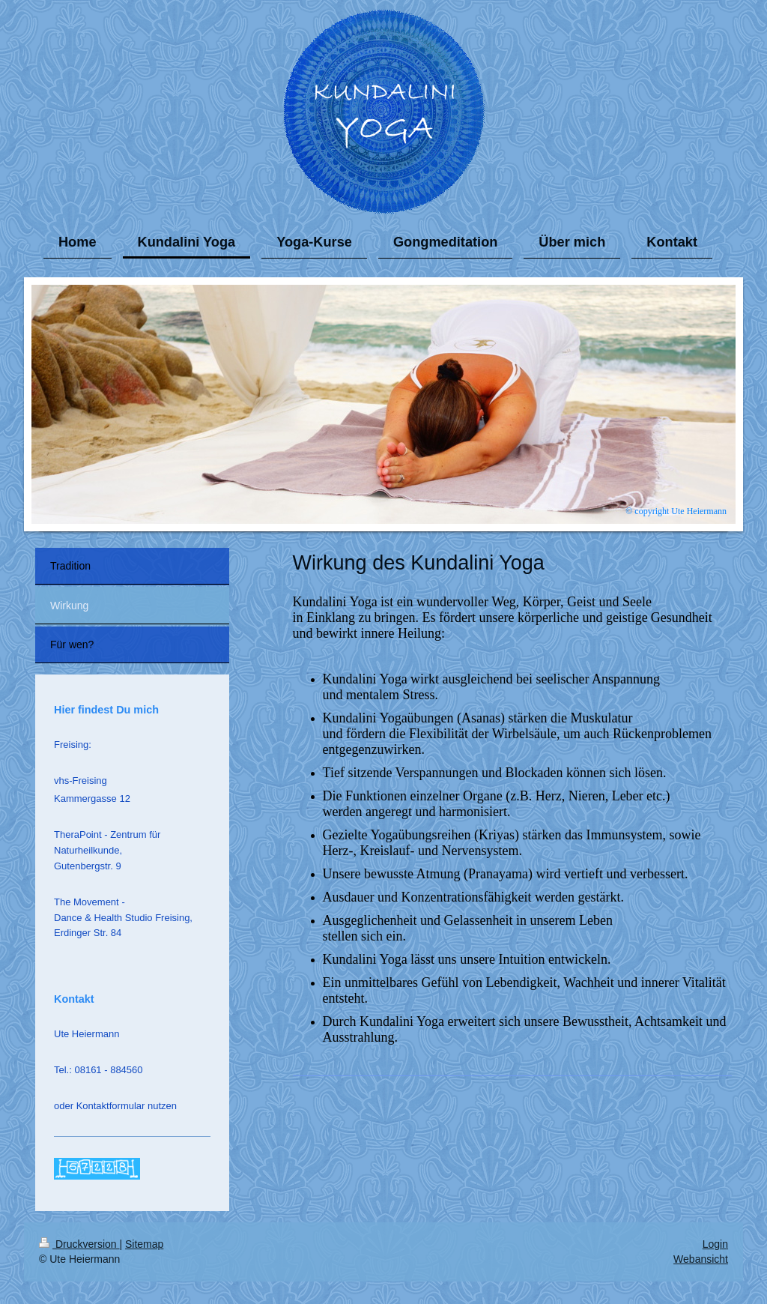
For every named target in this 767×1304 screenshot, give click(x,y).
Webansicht (700, 1259)
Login (715, 1244)
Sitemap (144, 1244)
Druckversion (79, 1244)
